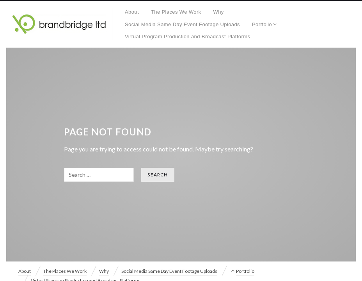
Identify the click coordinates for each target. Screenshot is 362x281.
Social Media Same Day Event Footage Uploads (182, 24)
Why (218, 12)
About (132, 12)
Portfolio (262, 24)
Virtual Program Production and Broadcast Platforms (187, 36)
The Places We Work (176, 12)
